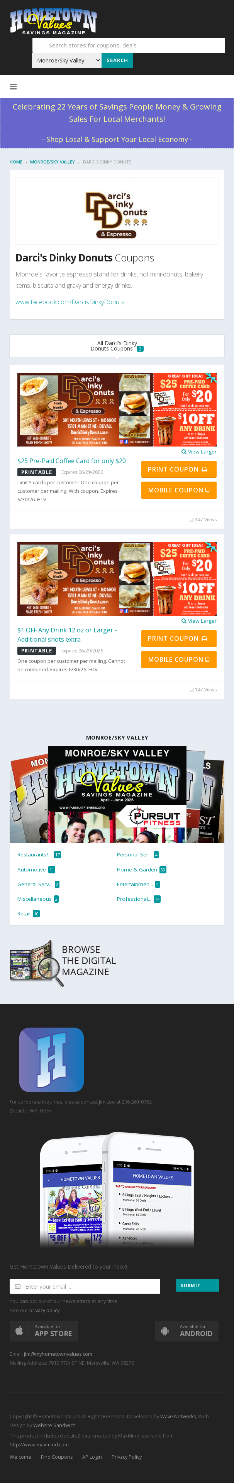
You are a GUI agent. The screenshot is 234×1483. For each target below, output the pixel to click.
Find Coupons (57, 1457)
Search (117, 60)
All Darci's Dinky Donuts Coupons (117, 345)
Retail (28, 913)
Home (16, 162)
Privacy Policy (127, 1457)
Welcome (20, 1457)
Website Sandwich (54, 1425)
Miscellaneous (38, 899)
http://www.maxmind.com (39, 1444)
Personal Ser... (138, 854)
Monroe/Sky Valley (52, 162)
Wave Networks (177, 1416)
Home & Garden (141, 869)
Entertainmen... (138, 884)
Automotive (36, 869)
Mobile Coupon (179, 490)
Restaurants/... (39, 854)
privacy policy (44, 1310)
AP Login (92, 1457)
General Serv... (38, 884)
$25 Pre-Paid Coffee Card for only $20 (71, 461)
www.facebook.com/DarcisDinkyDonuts (69, 302)
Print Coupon (178, 469)
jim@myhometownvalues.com (58, 1354)
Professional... (139, 899)
